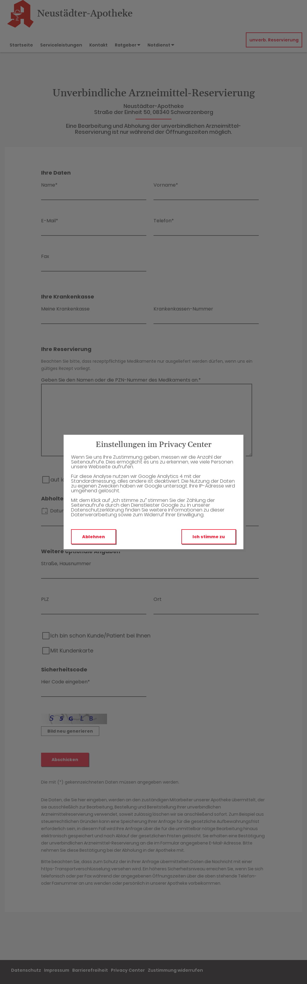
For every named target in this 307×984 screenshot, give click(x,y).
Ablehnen (93, 537)
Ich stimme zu (208, 537)
